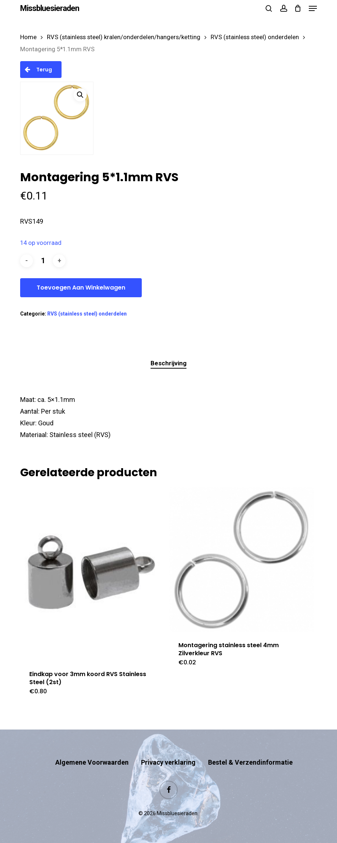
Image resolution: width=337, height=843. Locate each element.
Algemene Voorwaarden (92, 762)
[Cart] (298, 8)
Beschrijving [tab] (168, 363)
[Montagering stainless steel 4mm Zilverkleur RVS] (241, 559)
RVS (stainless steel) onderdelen (255, 37)
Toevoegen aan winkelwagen (81, 287)
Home (28, 37)
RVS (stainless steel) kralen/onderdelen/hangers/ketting (123, 37)
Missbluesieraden (49, 8)
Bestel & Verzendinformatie (250, 762)
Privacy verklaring (168, 762)
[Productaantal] (42, 260)
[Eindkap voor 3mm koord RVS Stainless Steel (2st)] (92, 574)
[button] (313, 8)
